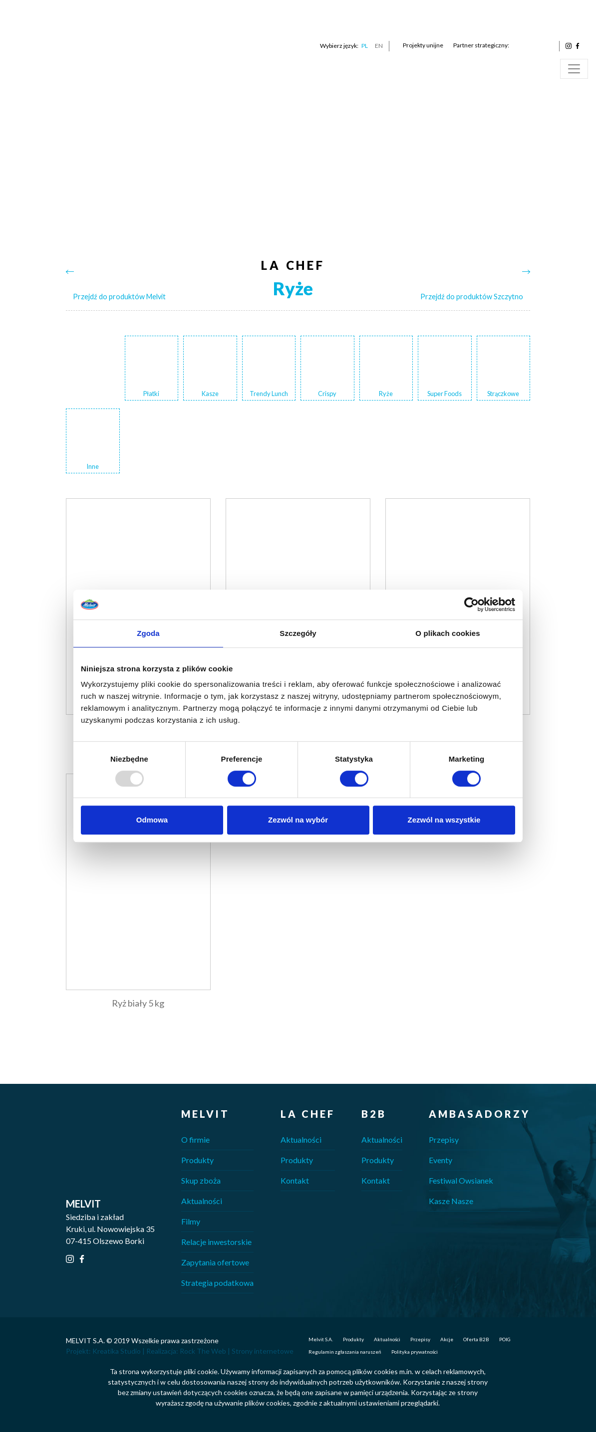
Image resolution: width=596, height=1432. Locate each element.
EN (379, 45)
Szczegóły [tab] (298, 633)
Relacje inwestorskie (216, 1241)
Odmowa (152, 820)
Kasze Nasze (451, 1201)
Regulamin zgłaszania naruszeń (344, 1352)
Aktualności (201, 1201)
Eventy (440, 1160)
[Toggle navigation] (574, 69)
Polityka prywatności (414, 1352)
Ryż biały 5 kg (138, 1003)
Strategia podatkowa (217, 1282)
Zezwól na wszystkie (444, 820)
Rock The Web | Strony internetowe (237, 1351)
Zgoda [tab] (148, 633)
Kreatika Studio (116, 1351)
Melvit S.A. (320, 1339)
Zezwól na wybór (298, 820)
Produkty (197, 1160)
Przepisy (444, 1139)
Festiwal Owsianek (461, 1180)
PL (364, 45)
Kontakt (295, 1180)
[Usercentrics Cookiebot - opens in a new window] (471, 604)
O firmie (195, 1139)
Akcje (446, 1339)
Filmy (190, 1221)
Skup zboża (201, 1180)
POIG (505, 1339)
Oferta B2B (476, 1339)
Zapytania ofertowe (215, 1262)
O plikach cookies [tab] (447, 633)
